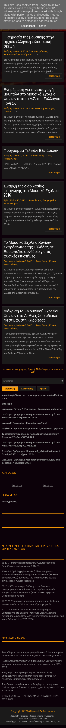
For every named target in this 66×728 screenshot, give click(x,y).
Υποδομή (7, 403)
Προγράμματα (25, 54)
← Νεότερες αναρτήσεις (15, 369)
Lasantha (50, 716)
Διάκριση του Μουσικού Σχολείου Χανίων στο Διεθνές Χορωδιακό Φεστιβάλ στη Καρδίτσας (31, 315)
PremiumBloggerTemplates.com (33, 718)
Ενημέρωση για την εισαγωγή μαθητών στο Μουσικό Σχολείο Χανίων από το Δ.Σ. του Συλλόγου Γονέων (32, 96)
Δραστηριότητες (39, 51)
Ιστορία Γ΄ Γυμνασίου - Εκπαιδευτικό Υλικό (24, 423)
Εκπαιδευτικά (10, 54)
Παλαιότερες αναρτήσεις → (49, 369)
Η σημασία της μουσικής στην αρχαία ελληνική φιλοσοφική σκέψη (29, 41)
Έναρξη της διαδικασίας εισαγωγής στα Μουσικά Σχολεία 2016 (31, 190)
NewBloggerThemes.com (17, 721)
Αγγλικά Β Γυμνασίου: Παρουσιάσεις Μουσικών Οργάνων (32, 428)
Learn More (28, 26)
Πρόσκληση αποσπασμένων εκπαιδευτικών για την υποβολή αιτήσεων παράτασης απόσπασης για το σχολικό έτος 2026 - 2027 (32, 664)
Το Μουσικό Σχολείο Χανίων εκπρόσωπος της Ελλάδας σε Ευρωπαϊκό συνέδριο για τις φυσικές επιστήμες (29, 249)
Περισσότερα (54, 76)
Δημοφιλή (10, 389)
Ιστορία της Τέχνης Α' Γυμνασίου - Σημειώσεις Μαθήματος (32, 409)
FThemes (24, 716)
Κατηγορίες (27, 389)
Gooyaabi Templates (51, 721)
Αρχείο (43, 389)
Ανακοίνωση (37, 108)
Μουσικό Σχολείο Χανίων (42, 711)
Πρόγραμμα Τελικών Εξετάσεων (31, 150)
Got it (42, 26)
